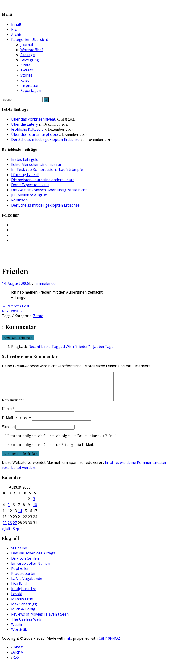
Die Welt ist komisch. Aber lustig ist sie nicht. (49, 189)
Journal (26, 44)
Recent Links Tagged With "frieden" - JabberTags (71, 346)
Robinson (19, 200)
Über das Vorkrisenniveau (33, 119)
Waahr (17, 629)
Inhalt (16, 24)
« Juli (6, 534)
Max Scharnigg (24, 609)
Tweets (26, 70)
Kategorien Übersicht (29, 39)
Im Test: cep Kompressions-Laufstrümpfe (47, 169)
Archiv (16, 34)
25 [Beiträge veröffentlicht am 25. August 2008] (5, 528)
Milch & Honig (23, 614)
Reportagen (30, 90)
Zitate (25, 65)
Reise (25, 80)
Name (8, 414)
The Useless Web (26, 624)
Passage (27, 54)
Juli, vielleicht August (29, 195)
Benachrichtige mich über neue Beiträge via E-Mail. (50, 450)
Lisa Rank (19, 589)
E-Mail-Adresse (16, 423)
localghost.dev (23, 594)
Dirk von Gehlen (25, 563)
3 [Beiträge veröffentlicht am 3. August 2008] (34, 504)
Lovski (16, 599)
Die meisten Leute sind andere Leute (42, 179)
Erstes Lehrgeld (24, 159)
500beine (19, 553)
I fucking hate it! (25, 174)
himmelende (45, 283)
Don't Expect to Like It (30, 184)
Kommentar (13, 405)
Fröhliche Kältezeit (27, 129)
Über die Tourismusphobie (34, 134)
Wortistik (19, 635)
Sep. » (18, 534)
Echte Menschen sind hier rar (36, 164)
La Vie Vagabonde (26, 584)
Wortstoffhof (31, 49)
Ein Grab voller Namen (30, 568)
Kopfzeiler (20, 573)
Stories (26, 75)
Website (8, 432)
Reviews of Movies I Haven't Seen (40, 619)
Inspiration (29, 85)
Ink (68, 643)
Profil (15, 29)
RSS (15, 662)
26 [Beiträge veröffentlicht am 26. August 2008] (10, 528)
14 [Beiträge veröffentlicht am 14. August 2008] (20, 516)
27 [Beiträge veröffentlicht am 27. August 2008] (15, 528)
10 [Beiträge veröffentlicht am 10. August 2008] (35, 510)
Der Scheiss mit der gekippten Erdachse (45, 139)
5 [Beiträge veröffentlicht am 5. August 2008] (9, 510)
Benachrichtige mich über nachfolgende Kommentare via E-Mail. (62, 441)
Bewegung (29, 59)
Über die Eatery (24, 124)
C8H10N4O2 (109, 643)
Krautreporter (23, 579)
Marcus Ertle (22, 604)
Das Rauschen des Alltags (33, 558)
